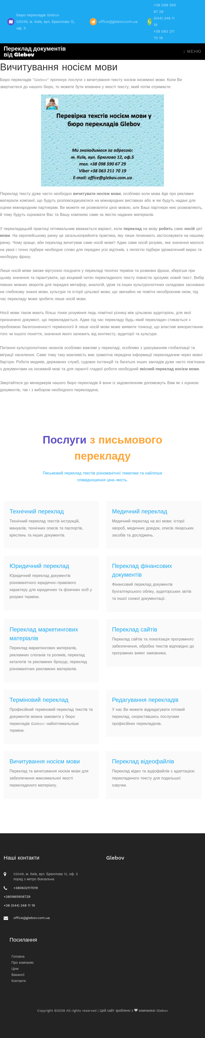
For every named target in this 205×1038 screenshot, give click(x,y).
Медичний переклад (139, 511)
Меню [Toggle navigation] (192, 51)
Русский (184, 25)
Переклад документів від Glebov (35, 51)
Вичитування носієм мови (45, 761)
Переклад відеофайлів (143, 761)
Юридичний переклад (39, 566)
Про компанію (22, 962)
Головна (17, 956)
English (184, 18)
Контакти (18, 981)
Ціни (15, 969)
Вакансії (17, 975)
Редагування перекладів (145, 699)
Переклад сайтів (134, 629)
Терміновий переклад (39, 699)
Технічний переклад (37, 511)
